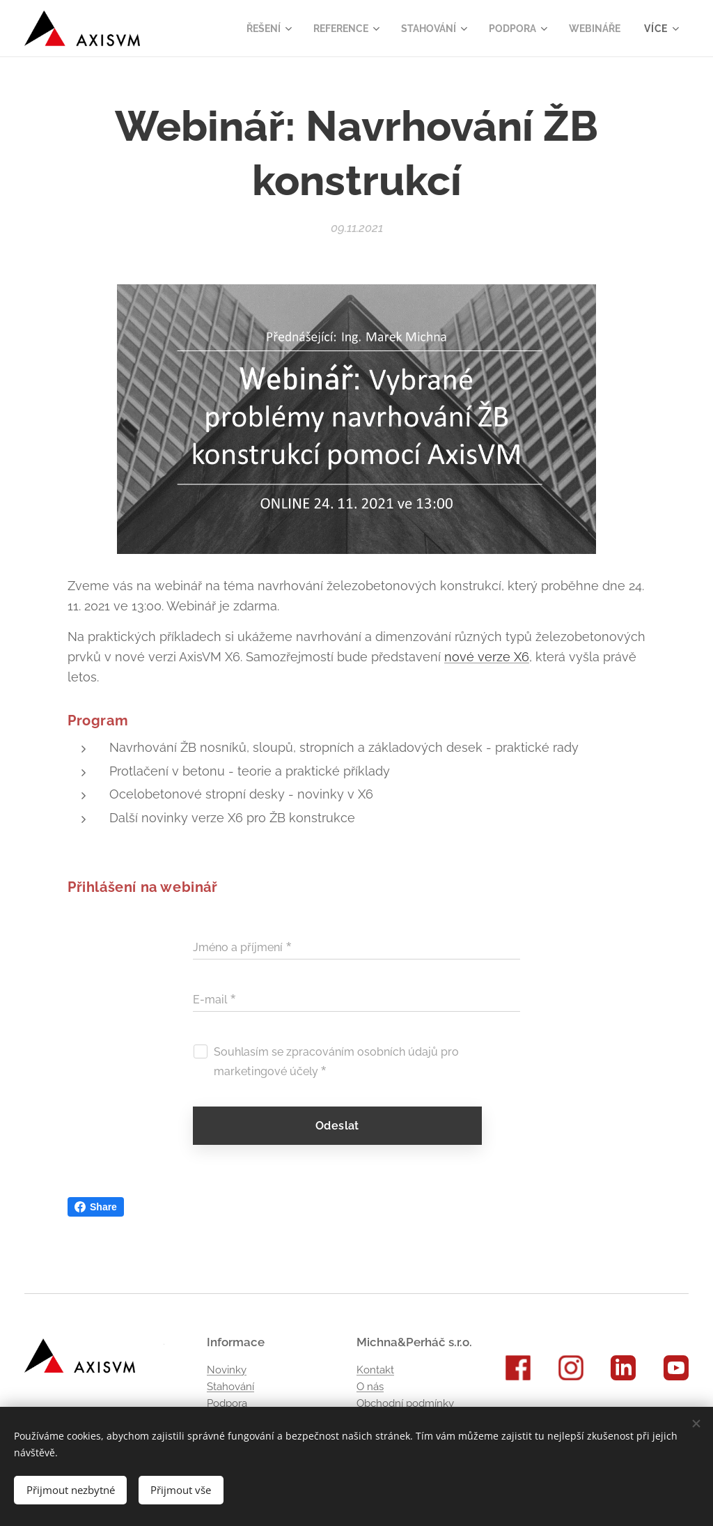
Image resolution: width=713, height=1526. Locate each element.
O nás (370, 1386)
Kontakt (375, 1370)
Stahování (230, 1386)
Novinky (226, 1370)
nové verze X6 (486, 656)
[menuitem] (250, 28)
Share (96, 1206)
